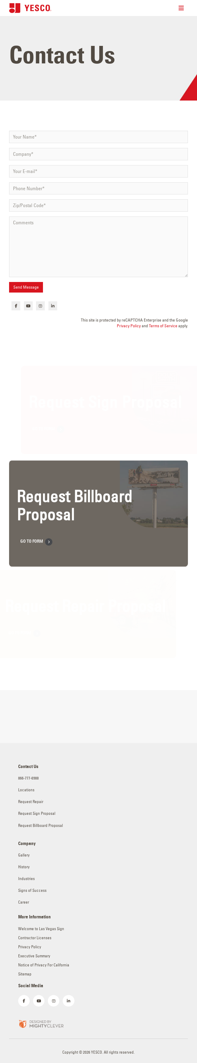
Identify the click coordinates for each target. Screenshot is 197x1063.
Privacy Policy (129, 325)
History (24, 866)
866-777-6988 (28, 778)
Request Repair (30, 801)
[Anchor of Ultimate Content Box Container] (98, 519)
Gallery (24, 855)
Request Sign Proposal (36, 813)
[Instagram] (40, 305)
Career (23, 902)
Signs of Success (32, 890)
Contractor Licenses (34, 937)
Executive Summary (34, 956)
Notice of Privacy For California (43, 965)
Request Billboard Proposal (40, 825)
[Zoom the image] (41, 1023)
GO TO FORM (36, 548)
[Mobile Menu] (183, 8)
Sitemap (24, 974)
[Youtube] (28, 305)
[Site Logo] (30, 8)
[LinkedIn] (52, 305)
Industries (26, 878)
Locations (26, 789)
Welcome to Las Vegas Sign (41, 928)
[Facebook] (15, 305)
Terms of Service (163, 325)
